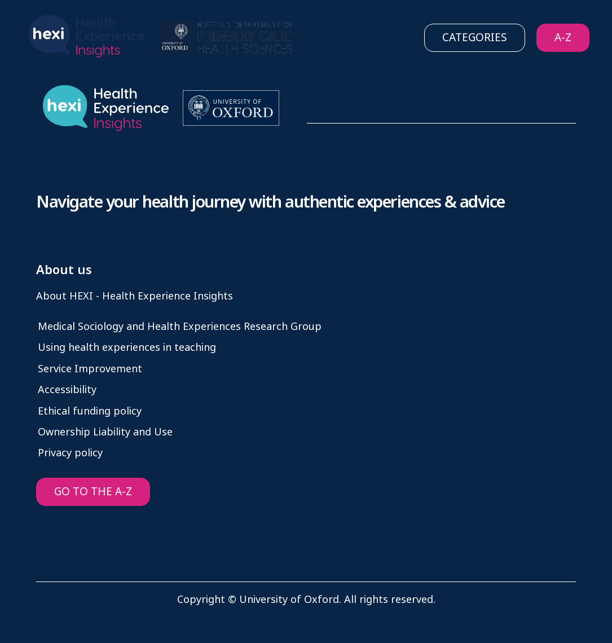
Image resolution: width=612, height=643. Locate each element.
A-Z (562, 37)
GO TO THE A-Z (93, 491)
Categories (474, 37)
